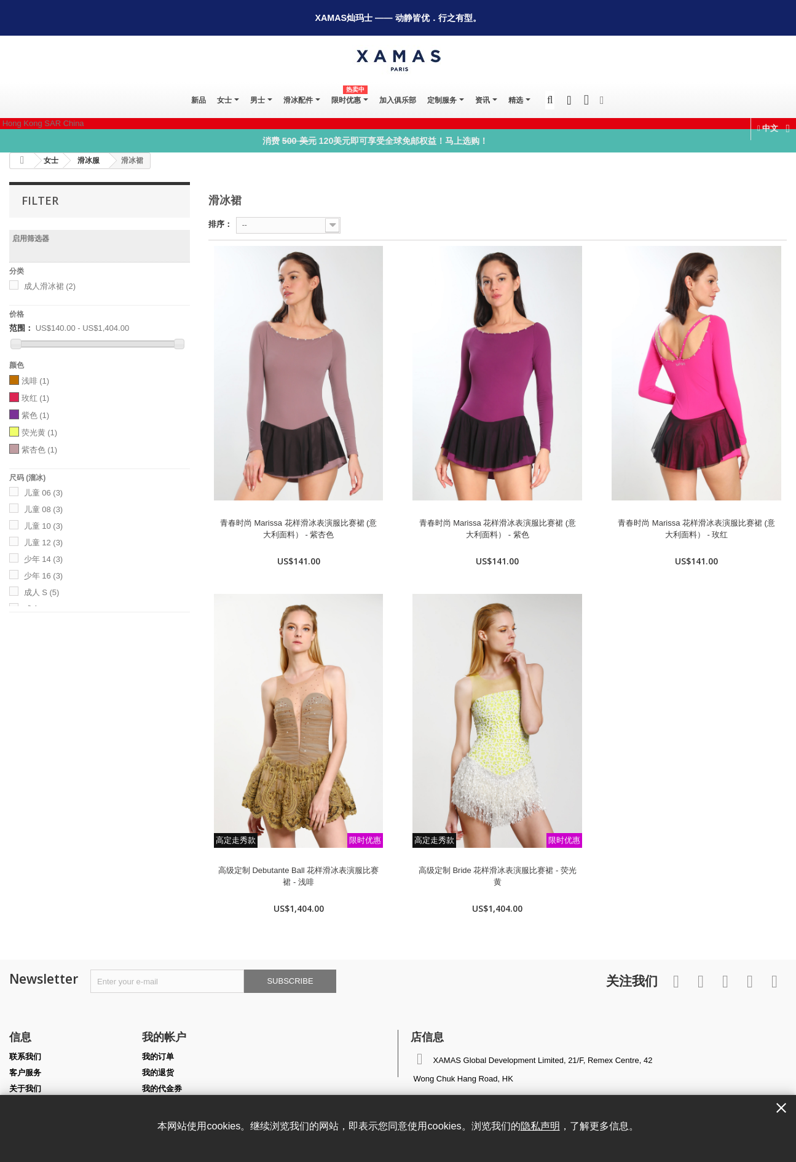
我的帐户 (164, 1036)
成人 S (42, 592)
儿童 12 (43, 542)
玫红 (36, 398)
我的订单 (158, 1056)
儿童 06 (43, 492)
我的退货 (158, 1072)
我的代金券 (162, 1088)
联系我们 (25, 1056)
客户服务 (25, 1072)
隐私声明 (540, 1125)
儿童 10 (43, 526)
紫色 (36, 415)
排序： (220, 224)
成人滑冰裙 (50, 286)
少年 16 (43, 575)
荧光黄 (40, 432)
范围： (21, 328)
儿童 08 (43, 509)
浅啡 (36, 380)
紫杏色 (40, 449)
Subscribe (290, 981)
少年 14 (43, 559)
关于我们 (25, 1088)
